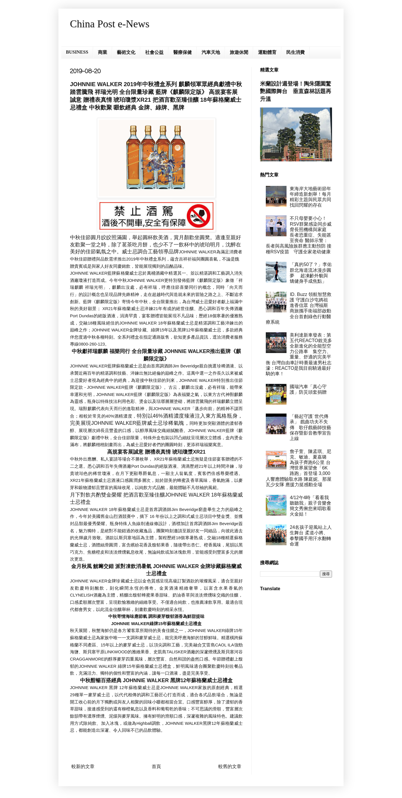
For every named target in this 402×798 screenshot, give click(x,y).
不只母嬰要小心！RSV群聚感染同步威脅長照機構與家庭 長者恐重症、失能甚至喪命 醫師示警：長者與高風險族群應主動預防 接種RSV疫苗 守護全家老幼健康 (298, 235)
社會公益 (154, 52)
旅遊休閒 (239, 52)
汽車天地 (211, 52)
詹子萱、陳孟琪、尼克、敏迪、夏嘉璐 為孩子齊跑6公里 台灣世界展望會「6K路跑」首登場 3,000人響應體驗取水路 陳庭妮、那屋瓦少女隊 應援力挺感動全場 (298, 468)
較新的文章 (82, 766)
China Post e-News (109, 24)
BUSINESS (77, 52)
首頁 (156, 766)
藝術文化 (126, 52)
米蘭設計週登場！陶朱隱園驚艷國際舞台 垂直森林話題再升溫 (295, 91)
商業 (102, 52)
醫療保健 (182, 52)
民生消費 (295, 52)
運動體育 (267, 52)
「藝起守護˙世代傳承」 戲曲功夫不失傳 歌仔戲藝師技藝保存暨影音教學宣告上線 (310, 427)
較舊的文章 (229, 766)
